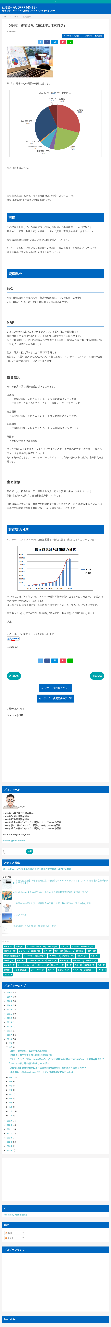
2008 (9, 1001)
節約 (6, 970)
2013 (9, 1022)
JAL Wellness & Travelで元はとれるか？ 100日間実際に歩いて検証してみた (51, 892)
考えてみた (62, 970)
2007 (9, 997)
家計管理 (66, 956)
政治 (56, 951)
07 (11, 1094)
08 (11, 1098)
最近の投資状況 (10, 956)
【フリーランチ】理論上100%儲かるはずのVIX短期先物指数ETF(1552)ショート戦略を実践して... (57, 1059)
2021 (9, 1129)
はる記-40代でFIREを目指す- (19, 7)
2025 (9, 1146)
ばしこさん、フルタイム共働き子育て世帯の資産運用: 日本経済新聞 (37, 869)
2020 (9, 1125)
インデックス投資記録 (92, 36)
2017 (9, 1035)
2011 (9, 1014)
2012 (9, 1018)
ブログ (21, 951)
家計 (50, 970)
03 (11, 1077)
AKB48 (52, 956)
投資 (63, 946)
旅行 (46, 951)
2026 (9, 1150)
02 (11, 1047)
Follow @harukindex (14, 840)
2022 (9, 1133)
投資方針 (90, 961)
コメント (10, 1238)
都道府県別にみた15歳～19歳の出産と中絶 (34, 926)
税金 (67, 951)
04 (11, 1081)
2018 (9, 1039)
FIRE (100, 970)
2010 (9, 1009)
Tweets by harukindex (15, 1214)
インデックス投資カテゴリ (55, 688)
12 (11, 1115)
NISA (89, 951)
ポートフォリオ (23, 965)
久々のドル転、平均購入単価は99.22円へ (29, 1063)
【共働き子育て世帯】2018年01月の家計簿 (30, 1055)
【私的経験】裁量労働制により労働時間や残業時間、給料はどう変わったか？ (47, 1068)
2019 (9, 1121)
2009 (9, 1005)
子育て (51, 961)
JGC (6, 975)
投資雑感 (88, 965)
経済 (78, 951)
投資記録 (8, 951)
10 (11, 1107)
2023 (9, 1137)
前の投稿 (97, 676)
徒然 (6, 946)
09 (11, 1102)
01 (11, 1043)
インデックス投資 (71, 36)
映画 (19, 961)
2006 (9, 992)
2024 (9, 1142)
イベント (63, 961)
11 (11, 1111)
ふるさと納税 (19, 970)
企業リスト (41, 965)
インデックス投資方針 (33, 956)
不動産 (7, 961)
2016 (9, 1030)
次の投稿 (13, 676)
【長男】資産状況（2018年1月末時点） (28, 1051)
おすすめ (8, 965)
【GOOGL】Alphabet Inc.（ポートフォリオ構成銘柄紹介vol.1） (41, 1072)
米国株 (34, 951)
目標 (100, 965)
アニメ (76, 970)
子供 (76, 965)
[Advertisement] (55, 1179)
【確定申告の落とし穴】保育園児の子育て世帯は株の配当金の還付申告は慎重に (53, 903)
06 (11, 1090)
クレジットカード (35, 961)
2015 (9, 1026)
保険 (93, 956)
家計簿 (51, 946)
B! (54, 42)
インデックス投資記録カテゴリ (55, 698)
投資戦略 (88, 970)
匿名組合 (77, 961)
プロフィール (20, 914)
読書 (18, 946)
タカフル (80, 956)
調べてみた (56, 965)
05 (11, 1085)
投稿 (8, 1232)
